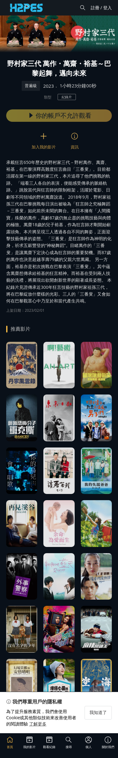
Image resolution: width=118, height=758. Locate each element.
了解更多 (37, 724)
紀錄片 (67, 97)
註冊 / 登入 (101, 8)
